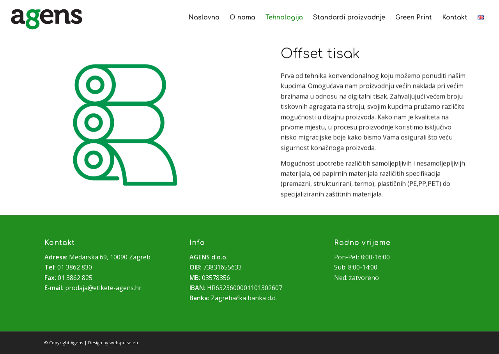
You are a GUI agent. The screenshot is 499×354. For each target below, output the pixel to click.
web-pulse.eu (124, 342)
